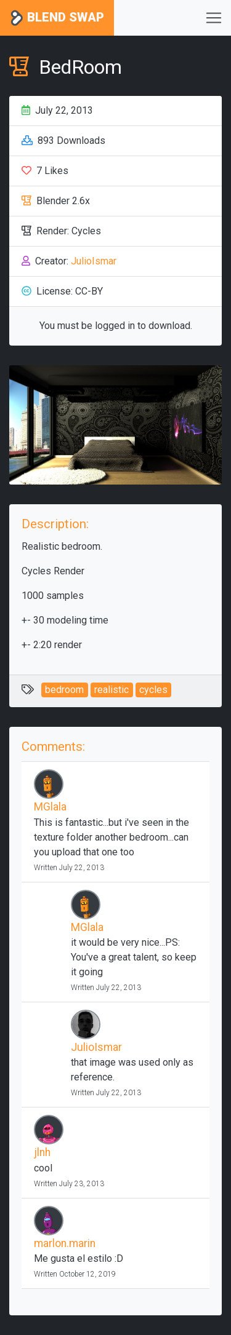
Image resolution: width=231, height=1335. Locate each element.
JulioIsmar (93, 261)
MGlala (50, 807)
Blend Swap (57, 18)
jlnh (42, 1152)
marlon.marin (64, 1243)
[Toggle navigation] (214, 18)
